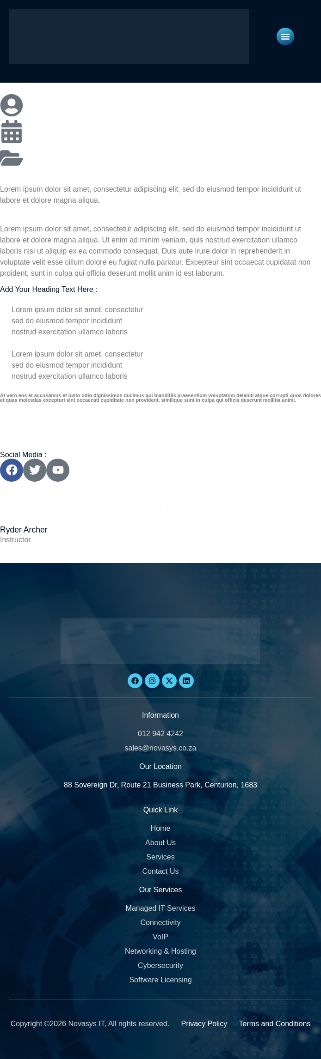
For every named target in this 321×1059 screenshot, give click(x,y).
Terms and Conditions (275, 1024)
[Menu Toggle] (285, 36)
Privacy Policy (204, 1024)
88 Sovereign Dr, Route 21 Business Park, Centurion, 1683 (160, 785)
